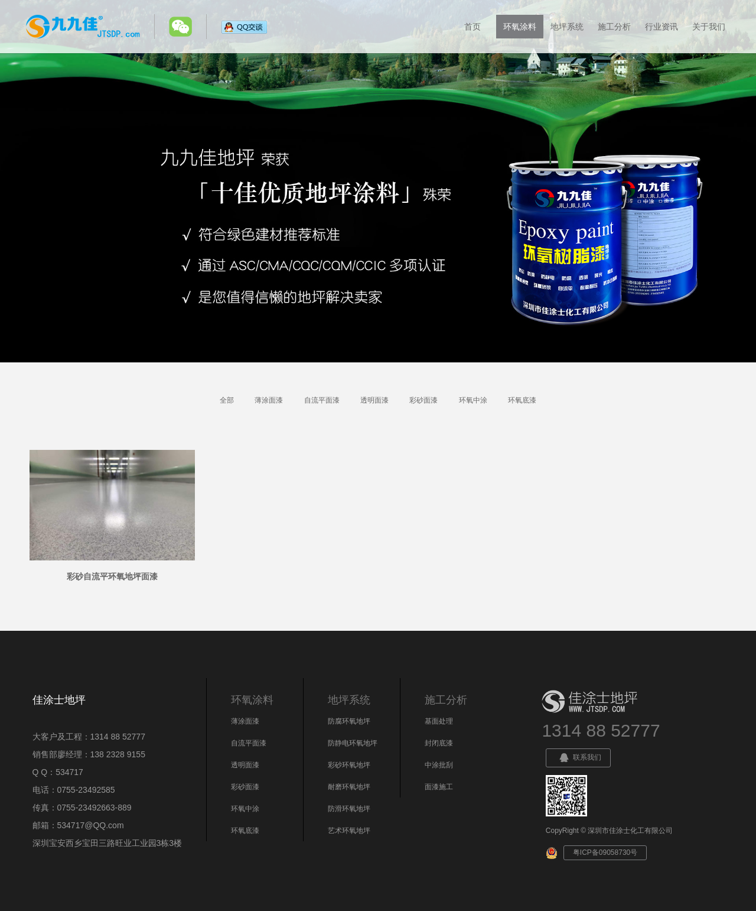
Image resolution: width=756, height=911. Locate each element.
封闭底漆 (439, 743)
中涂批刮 (439, 765)
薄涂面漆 (269, 400)
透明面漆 (374, 400)
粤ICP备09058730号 (605, 852)
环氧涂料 (519, 26)
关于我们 (708, 26)
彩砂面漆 (423, 400)
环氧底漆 (522, 400)
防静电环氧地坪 (352, 743)
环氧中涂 (473, 400)
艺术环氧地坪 (349, 830)
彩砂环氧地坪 (349, 765)
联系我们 (578, 758)
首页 (472, 26)
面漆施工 (439, 787)
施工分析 (614, 26)
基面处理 (439, 721)
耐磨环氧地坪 (349, 787)
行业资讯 (661, 26)
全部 (227, 400)
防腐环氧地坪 (349, 721)
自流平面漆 (322, 400)
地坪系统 (567, 26)
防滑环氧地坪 (349, 809)
